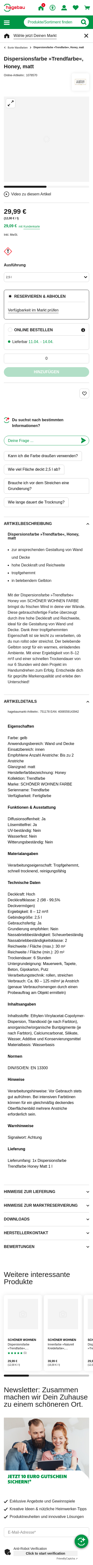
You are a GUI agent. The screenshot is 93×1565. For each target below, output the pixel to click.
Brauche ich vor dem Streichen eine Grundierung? (38, 486)
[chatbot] (41, 440)
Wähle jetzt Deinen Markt (35, 36)
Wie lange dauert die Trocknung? (36, 502)
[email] (46, 1532)
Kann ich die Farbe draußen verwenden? (43, 456)
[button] (7, 22)
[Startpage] (14, 8)
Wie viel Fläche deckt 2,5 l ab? (34, 469)
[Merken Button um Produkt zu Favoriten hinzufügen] (84, 393)
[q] (51, 22)
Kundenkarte (31, 226)
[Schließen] (86, 36)
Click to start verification (45, 1553)
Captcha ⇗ (67, 1558)
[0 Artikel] (46, 358)
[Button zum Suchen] (83, 22)
